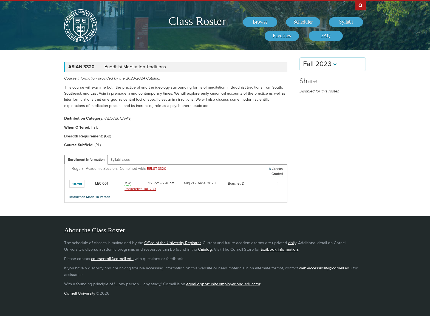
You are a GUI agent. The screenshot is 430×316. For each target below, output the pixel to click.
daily (292, 243)
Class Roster (196, 21)
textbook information (279, 249)
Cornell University (79, 293)
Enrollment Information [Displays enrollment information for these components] (86, 159)
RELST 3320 (156, 169)
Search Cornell (360, 5)
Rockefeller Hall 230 (140, 189)
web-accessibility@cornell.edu (325, 268)
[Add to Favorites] (90, 183)
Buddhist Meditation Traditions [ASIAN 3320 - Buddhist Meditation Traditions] (135, 67)
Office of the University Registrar (172, 243)
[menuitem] (260, 22)
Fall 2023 (320, 64)
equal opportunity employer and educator (223, 284)
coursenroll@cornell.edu (112, 258)
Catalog (205, 249)
